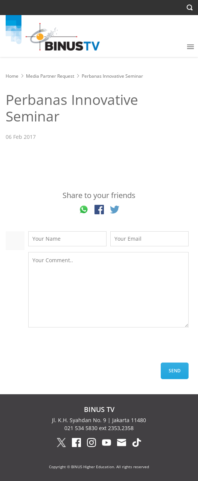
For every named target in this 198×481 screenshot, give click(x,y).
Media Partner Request (50, 76)
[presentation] (85, 348)
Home (12, 76)
